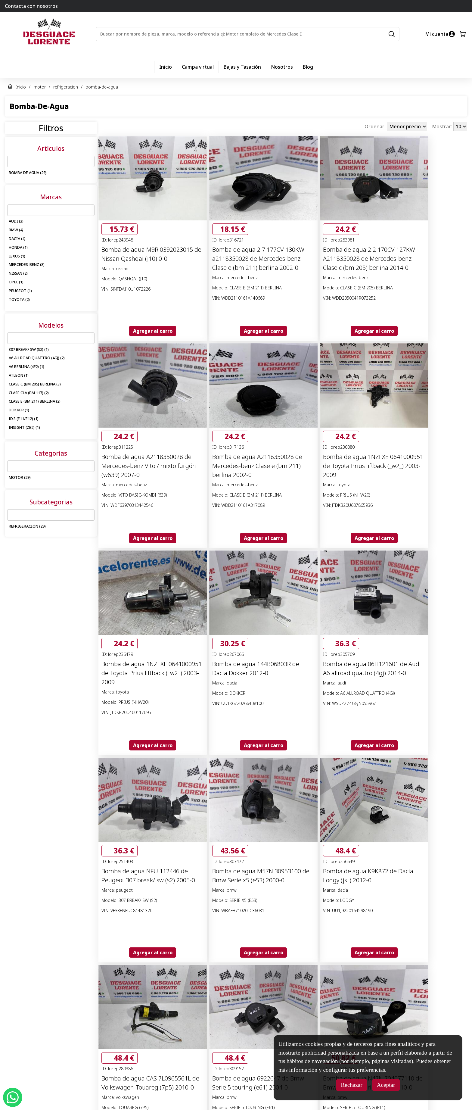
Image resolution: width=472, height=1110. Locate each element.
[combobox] (11, 161)
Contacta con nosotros (31, 6)
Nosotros (282, 67)
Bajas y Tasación (242, 67)
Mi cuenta (436, 34)
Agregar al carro (152, 331)
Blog (308, 67)
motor (39, 87)
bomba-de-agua (101, 87)
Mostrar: (442, 126)
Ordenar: (376, 126)
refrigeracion (65, 87)
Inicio (165, 67)
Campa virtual (198, 67)
